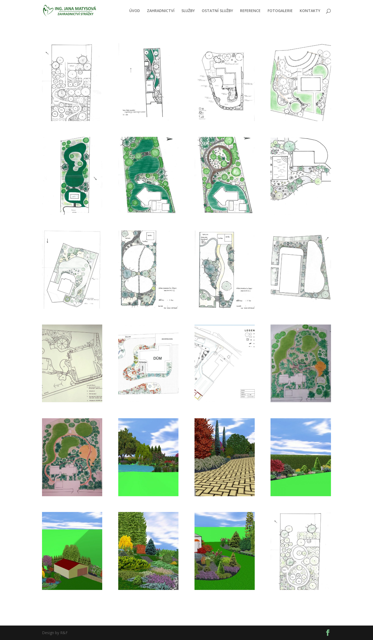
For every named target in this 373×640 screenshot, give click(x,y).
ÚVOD (134, 11)
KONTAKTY (310, 11)
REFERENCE (250, 11)
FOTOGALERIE (280, 11)
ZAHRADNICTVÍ (160, 11)
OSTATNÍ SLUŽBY (217, 11)
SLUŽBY (188, 11)
